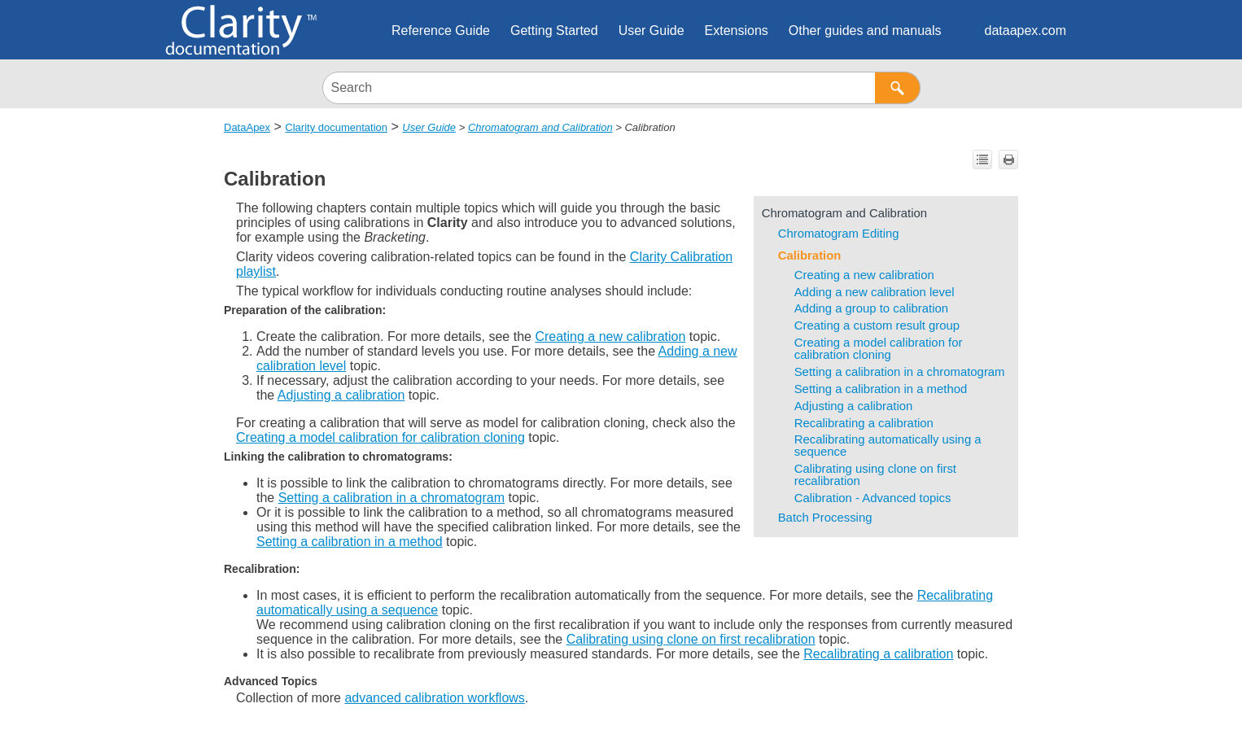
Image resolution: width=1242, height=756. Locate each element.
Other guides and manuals (865, 30)
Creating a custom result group (877, 325)
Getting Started (554, 30)
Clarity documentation (336, 127)
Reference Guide (440, 30)
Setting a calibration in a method (881, 388)
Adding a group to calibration (871, 308)
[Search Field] (621, 88)
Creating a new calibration (864, 275)
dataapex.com (1025, 30)
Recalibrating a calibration (864, 423)
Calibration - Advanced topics (872, 498)
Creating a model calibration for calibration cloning (878, 348)
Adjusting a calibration (853, 406)
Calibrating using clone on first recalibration (875, 474)
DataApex (247, 127)
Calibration (810, 255)
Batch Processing (825, 517)
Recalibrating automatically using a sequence (888, 445)
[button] (898, 88)
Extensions (736, 30)
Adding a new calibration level (874, 292)
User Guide (651, 30)
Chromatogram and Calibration (540, 127)
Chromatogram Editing (838, 233)
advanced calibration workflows (434, 698)
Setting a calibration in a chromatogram (899, 371)
